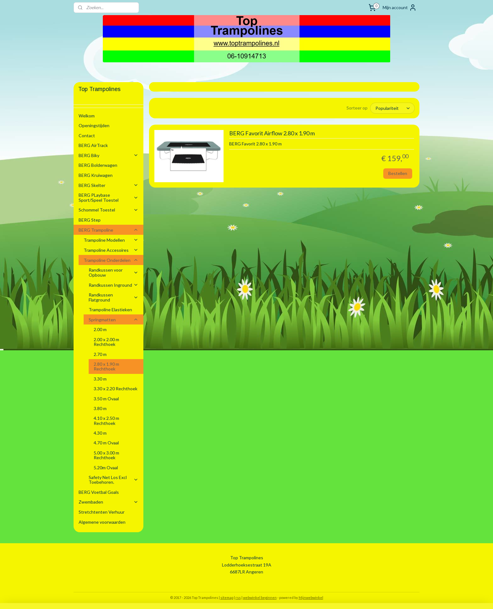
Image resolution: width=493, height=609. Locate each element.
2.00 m (100, 329)
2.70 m (100, 354)
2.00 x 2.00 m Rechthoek (106, 342)
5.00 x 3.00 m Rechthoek (106, 455)
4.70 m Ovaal (106, 442)
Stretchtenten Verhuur (102, 512)
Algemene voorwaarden (102, 522)
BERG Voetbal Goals (99, 492)
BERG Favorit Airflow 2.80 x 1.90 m (271, 133)
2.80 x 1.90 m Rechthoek (106, 366)
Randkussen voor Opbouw (113, 272)
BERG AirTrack (93, 145)
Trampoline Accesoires (111, 250)
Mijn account (400, 7)
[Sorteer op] (392, 108)
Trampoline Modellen (111, 240)
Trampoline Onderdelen (111, 260)
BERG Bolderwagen (98, 165)
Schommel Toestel (108, 209)
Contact (87, 135)
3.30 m (100, 378)
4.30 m (100, 433)
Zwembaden (108, 502)
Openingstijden (94, 125)
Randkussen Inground (113, 285)
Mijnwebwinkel (311, 597)
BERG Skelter (108, 185)
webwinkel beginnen (260, 597)
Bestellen (397, 173)
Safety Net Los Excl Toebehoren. (113, 480)
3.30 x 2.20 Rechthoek (115, 388)
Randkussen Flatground (113, 297)
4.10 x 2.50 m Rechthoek (106, 420)
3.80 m (100, 408)
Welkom (87, 115)
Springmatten (113, 319)
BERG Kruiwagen (96, 175)
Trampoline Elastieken (110, 309)
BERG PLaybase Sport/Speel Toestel (108, 197)
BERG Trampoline (108, 230)
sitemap (226, 597)
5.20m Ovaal (106, 467)
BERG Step (90, 220)
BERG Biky (108, 155)
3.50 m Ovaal (106, 398)
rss (238, 597)
